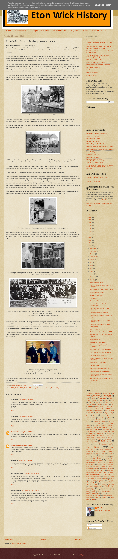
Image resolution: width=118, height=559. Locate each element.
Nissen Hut (110, 455)
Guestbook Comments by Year (66, 30)
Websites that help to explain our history (98, 64)
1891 (87, 397)
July (91, 262)
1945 (87, 404)
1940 (112, 400)
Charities (102, 418)
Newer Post (8, 539)
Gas (108, 435)
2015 (90, 246)
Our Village (97, 459)
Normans (88, 456)
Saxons (99, 476)
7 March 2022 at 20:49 (25, 460)
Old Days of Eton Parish (100, 457)
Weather (103, 493)
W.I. (98, 492)
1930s (100, 400)
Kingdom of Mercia (91, 443)
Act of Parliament (109, 410)
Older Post (77, 539)
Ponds (103, 464)
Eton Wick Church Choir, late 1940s (100, 349)
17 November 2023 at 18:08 (30, 490)
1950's (93, 404)
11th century (89, 393)
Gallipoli (102, 435)
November (93, 251)
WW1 (96, 497)
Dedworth (110, 425)
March (92, 274)
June (91, 265)
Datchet (103, 425)
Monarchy (102, 455)
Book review (95, 414)
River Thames (103, 472)
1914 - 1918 (102, 399)
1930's (94, 400)
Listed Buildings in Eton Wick (95, 152)
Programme (89, 468)
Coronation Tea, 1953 (96, 295)
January (92, 280)
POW (110, 466)
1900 (104, 397)
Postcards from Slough (93, 157)
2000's (91, 408)
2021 (90, 228)
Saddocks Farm (90, 476)
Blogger (82, 555)
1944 (111, 402)
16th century (96, 395)
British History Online (92, 136)
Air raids (90, 412)
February (93, 277)
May (91, 268)
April (91, 271)
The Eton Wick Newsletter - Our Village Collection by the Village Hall (98, 56)
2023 (90, 223)
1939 (106, 400)
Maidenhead (89, 453)
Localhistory (89, 451)
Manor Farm (100, 453)
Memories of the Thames (97, 292)
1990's (101, 406)
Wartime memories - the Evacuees (100, 371)
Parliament (109, 460)
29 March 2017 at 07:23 (26, 416)
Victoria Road (109, 488)
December (93, 248)
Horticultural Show (95, 339)
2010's (97, 408)
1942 (102, 402)
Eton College (94, 429)
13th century (97, 393)
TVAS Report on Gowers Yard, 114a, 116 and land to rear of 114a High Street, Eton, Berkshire (99, 166)
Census (95, 416)
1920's (111, 398)
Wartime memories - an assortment (100, 383)
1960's (21, 388)
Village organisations (107, 490)
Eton (112, 427)
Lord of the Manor (106, 451)
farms (90, 433)
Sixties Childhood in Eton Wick (99, 342)
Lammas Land (106, 445)
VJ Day (88, 492)
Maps (110, 453)
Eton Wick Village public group (96, 177)
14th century (106, 393)
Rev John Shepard (91, 472)
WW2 (104, 497)
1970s (26, 388)
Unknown (14, 432)
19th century (109, 406)
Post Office (96, 466)
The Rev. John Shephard (96, 480)
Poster (103, 466)
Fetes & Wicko (101, 433)
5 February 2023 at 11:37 (31, 473)
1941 (97, 402)
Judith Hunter (106, 441)
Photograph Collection (93, 67)
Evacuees (111, 431)
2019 (90, 234)
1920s (88, 400)
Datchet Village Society (93, 138)
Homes (93, 439)
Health (103, 437)
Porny (87, 466)
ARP (106, 412)
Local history (46, 388)
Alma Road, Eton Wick (96, 282)
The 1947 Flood (94, 365)
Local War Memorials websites (99, 313)
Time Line (104, 484)
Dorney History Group (92, 141)
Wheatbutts (93, 298)
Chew (110, 418)
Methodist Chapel (91, 455)
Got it (108, 5)
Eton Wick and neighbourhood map (100, 352)
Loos (97, 451)
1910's (93, 399)
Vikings (88, 490)
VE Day (101, 488)
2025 (90, 217)
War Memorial (106, 492)
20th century (32, 388)
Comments (92, 528)
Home (8, 30)
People (100, 462)
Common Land (99, 422)
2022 (90, 226)
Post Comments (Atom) (19, 543)
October (92, 254)
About (85, 30)
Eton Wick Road (102, 431)
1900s (87, 398)
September (93, 257)
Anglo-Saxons (99, 412)
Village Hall (59, 388)
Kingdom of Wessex (102, 443)
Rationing (103, 468)
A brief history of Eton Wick (98, 362)
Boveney (102, 414)
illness (99, 439)
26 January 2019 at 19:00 (25, 432)
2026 (90, 214)
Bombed (88, 414)
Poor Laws (110, 464)
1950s (17, 388)
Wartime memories (92, 72)
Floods (109, 433)
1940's (12, 388)
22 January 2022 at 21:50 (25, 445)
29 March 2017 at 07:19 (26, 399)
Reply (12, 410)
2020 (90, 231)
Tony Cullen (111, 484)
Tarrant (112, 478)
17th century (107, 395)
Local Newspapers (105, 449)
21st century (89, 410)
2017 (90, 240)
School (53, 388)
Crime (105, 423)
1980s (96, 406)
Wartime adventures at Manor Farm (100, 368)
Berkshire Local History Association (96, 133)
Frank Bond (90, 435)
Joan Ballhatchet (108, 439)
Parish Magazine (98, 460)
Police (98, 464)
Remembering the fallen (94, 470)
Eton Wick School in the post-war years (101, 289)
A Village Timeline (91, 75)
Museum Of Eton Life (92, 154)
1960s (112, 404)
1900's (109, 397)
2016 (90, 243)
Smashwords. (106, 200)
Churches (39, 388)
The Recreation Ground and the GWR (101, 332)
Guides (98, 437)
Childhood (89, 420)
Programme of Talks (40, 30)
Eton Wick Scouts (95, 329)
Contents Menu (21, 30)
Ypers (93, 499)
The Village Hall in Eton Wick (98, 355)
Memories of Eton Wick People (95, 62)
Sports (105, 478)
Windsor (97, 495)
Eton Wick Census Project (94, 59)
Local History (90, 70)
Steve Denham (102, 508)
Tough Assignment (95, 486)
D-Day (96, 425)
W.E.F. (93, 492)
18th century (95, 397)
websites (110, 493)
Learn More (99, 5)
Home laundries (94, 301)
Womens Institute (107, 495)
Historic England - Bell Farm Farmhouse (98, 144)
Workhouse (89, 497)
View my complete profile (102, 510)
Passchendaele (90, 462)
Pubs (96, 468)
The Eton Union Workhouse (94, 162)
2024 (90, 220)
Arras (111, 412)
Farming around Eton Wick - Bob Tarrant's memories (99, 309)
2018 (90, 237)
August (92, 259)
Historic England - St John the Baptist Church (99, 146)
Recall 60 (110, 468)
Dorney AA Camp (91, 427)
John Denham (91, 441)
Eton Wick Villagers (93, 181)
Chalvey (102, 416)
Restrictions (110, 470)
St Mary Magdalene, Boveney (95, 160)
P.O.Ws (107, 458)
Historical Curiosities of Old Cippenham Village (100, 149)
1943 (106, 402)
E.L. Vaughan (103, 427)
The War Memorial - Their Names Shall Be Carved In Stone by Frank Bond (98, 47)
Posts (90, 525)
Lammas (96, 444)
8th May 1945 (99, 410)
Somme (99, 478)
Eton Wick (106, 429)
